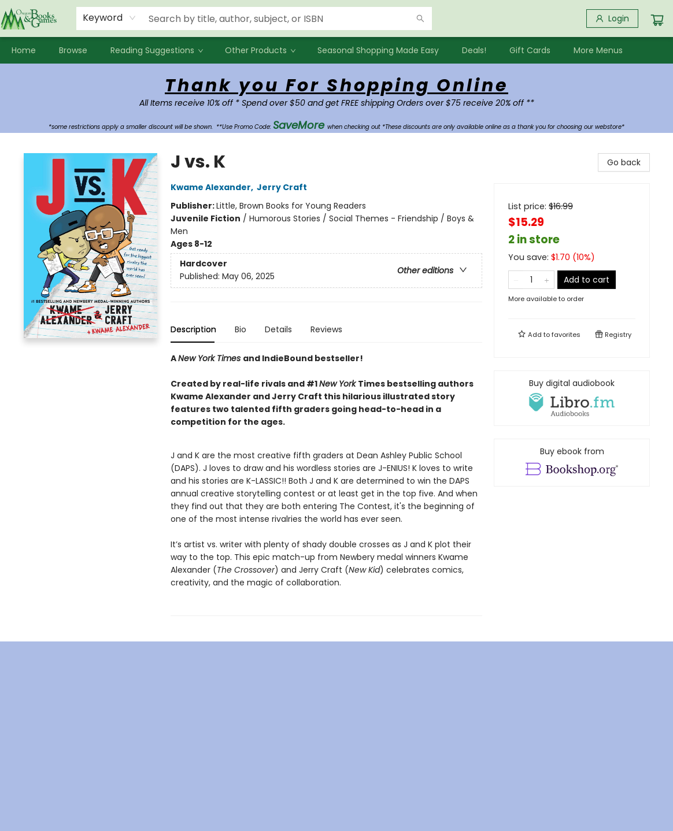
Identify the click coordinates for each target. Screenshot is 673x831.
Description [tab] (193, 329)
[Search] (420, 18)
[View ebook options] (572, 462)
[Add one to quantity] (546, 279)
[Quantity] (531, 279)
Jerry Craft (283, 187)
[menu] (336, 50)
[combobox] (109, 18)
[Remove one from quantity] (516, 279)
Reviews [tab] (326, 329)
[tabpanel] (326, 484)
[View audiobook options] (572, 398)
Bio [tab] (240, 329)
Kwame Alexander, (214, 187)
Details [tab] (278, 329)
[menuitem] (23, 50)
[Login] (612, 18)
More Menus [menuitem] (598, 50)
